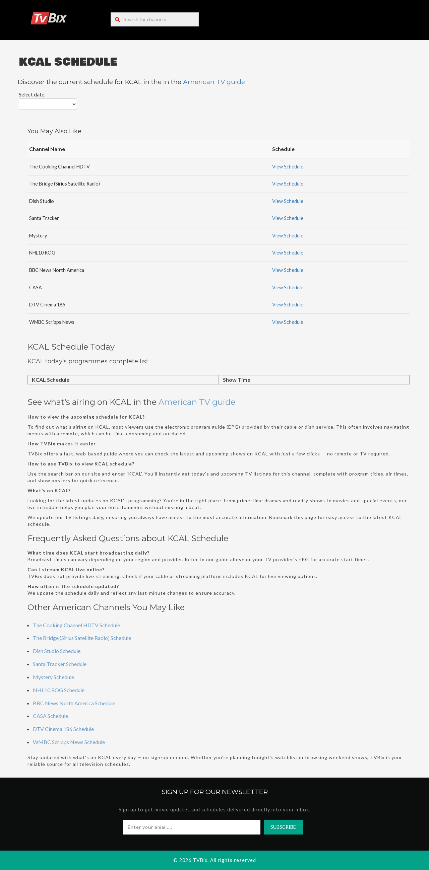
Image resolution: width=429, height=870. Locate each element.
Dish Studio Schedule (56, 651)
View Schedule (287, 166)
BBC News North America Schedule (74, 703)
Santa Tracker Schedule (59, 664)
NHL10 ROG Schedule (58, 690)
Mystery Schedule (53, 677)
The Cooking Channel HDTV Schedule (76, 625)
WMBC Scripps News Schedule (69, 742)
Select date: (32, 94)
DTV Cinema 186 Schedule (63, 729)
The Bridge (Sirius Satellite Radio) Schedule (82, 638)
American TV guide (214, 82)
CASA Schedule (50, 716)
